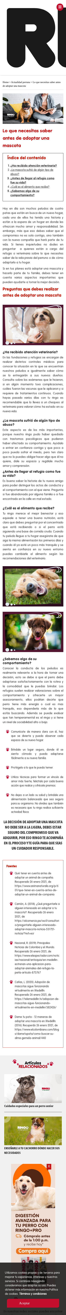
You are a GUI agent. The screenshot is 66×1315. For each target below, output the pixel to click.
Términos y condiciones (33, 1294)
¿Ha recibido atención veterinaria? (33, 166)
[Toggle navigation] (60, 7)
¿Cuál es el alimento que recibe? (29, 187)
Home (6, 82)
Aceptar (24, 1303)
